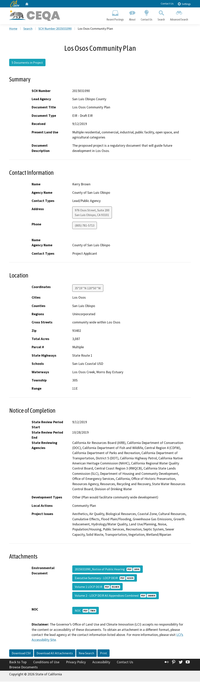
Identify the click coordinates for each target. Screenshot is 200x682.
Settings (184, 4)
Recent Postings (115, 14)
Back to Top (18, 662)
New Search (86, 653)
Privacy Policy (76, 662)
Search (161, 14)
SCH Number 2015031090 (55, 29)
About (132, 14)
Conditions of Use (46, 662)
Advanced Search (179, 14)
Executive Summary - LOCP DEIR (104, 578)
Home (13, 29)
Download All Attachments (55, 653)
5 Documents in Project (27, 63)
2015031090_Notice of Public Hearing (107, 570)
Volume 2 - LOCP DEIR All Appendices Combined (115, 596)
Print (103, 653)
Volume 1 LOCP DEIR (97, 587)
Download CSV (21, 653)
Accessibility (101, 662)
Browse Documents (23, 667)
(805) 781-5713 (84, 226)
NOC (85, 611)
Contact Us (167, 3)
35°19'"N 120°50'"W (88, 288)
